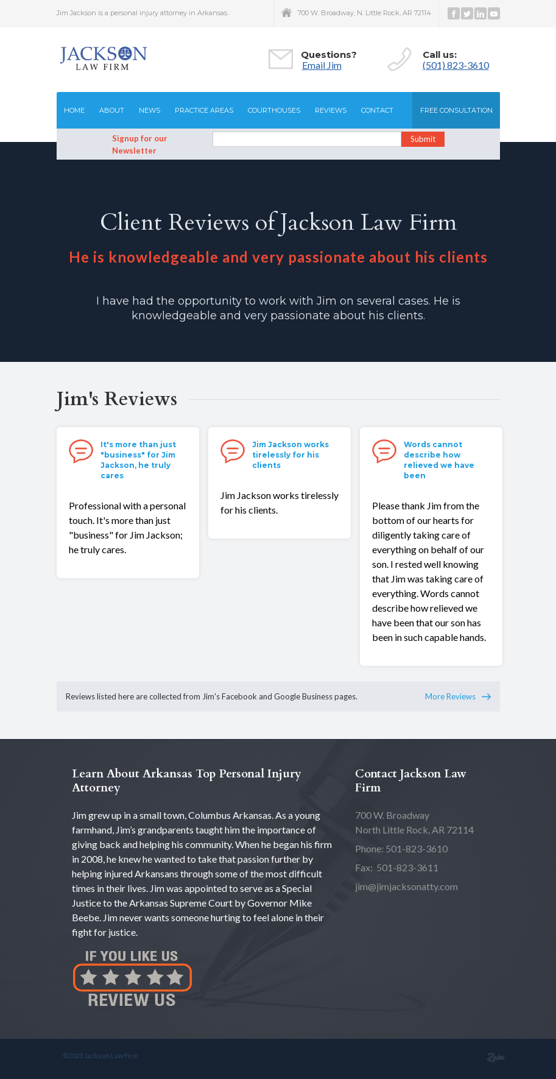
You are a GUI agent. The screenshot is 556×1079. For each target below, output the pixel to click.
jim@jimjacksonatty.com (406, 886)
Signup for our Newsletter (139, 144)
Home (74, 110)
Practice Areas (204, 110)
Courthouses (274, 110)
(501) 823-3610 (456, 65)
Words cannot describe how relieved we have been (439, 460)
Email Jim (322, 65)
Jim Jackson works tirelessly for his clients (290, 455)
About (111, 110)
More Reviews (450, 696)
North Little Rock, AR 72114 (414, 822)
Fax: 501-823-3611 (396, 867)
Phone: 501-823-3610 (401, 848)
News (149, 110)
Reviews (331, 110)
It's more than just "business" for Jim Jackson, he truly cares (138, 460)
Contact (377, 110)
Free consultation (456, 110)
